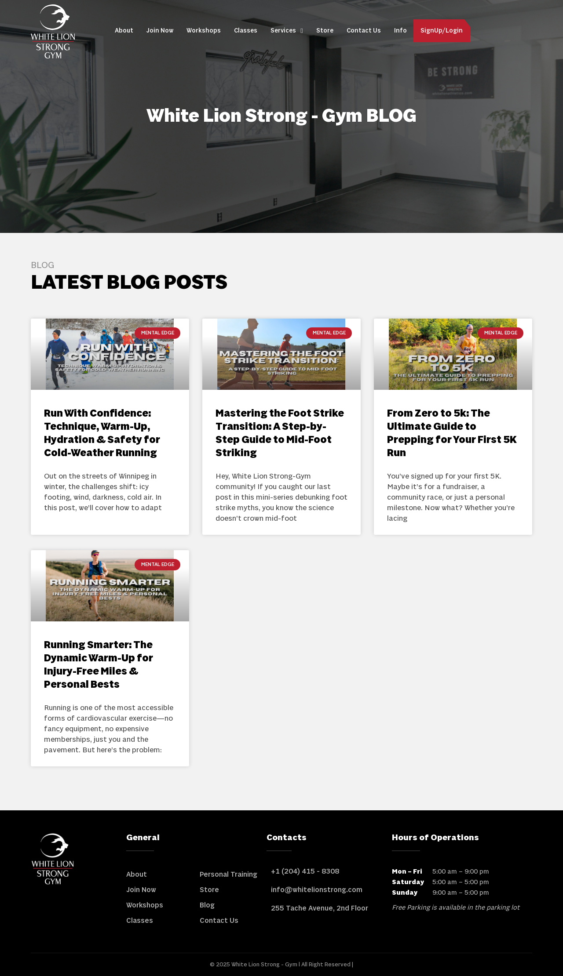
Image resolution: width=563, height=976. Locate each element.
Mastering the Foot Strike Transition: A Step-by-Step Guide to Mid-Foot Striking (280, 433)
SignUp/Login (441, 30)
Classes (245, 30)
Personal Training (228, 874)
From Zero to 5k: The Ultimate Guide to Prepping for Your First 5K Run (452, 433)
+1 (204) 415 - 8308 (305, 871)
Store (324, 30)
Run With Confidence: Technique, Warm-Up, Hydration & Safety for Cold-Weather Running (102, 433)
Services (287, 31)
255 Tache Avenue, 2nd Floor (319, 908)
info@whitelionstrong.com (316, 890)
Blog (207, 905)
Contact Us (364, 30)
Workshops (203, 30)
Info (400, 30)
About (124, 30)
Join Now (159, 30)
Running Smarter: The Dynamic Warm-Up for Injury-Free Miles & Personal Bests (98, 665)
